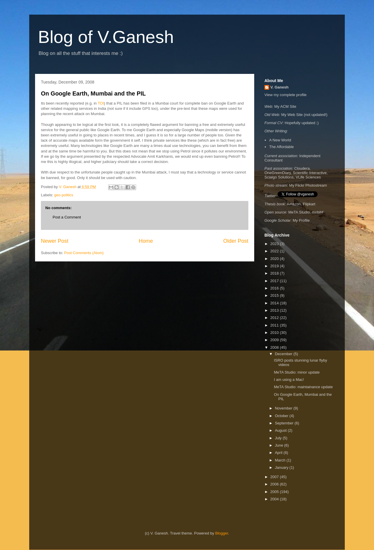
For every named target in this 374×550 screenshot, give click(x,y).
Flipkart (309, 204)
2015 (275, 295)
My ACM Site (285, 106)
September (285, 423)
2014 (275, 303)
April (279, 452)
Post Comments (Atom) (84, 253)
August (281, 430)
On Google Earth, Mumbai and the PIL (93, 93)
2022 (275, 251)
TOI (101, 103)
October (282, 416)
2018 (275, 273)
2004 (275, 499)
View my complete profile (285, 95)
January (282, 467)
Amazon (294, 204)
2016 (275, 288)
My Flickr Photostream (308, 185)
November (284, 408)
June (279, 445)
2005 (275, 492)
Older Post (235, 241)
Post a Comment (67, 217)
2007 (275, 477)
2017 (275, 281)
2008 (275, 347)
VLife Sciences (308, 177)
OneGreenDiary (277, 173)
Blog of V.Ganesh (106, 37)
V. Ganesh (279, 87)
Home (146, 241)
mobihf (317, 212)
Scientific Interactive (310, 173)
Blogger (221, 533)
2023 (275, 244)
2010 (275, 332)
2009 (275, 340)
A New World (280, 140)
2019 (275, 266)
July (279, 438)
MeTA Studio (299, 212)
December (284, 354)
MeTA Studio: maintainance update (303, 387)
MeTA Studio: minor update (297, 372)
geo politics (63, 195)
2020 (275, 258)
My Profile (301, 220)
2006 (275, 484)
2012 (275, 317)
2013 (275, 310)
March (281, 460)
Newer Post (54, 241)
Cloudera (302, 168)
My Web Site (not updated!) (304, 114)
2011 (275, 325)
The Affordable (281, 147)
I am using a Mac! (289, 379)
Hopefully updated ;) (301, 123)
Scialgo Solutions (279, 177)
